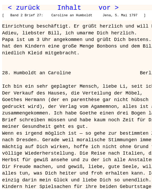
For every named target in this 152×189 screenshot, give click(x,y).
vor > (109, 7)
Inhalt (69, 7)
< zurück (24, 7)
